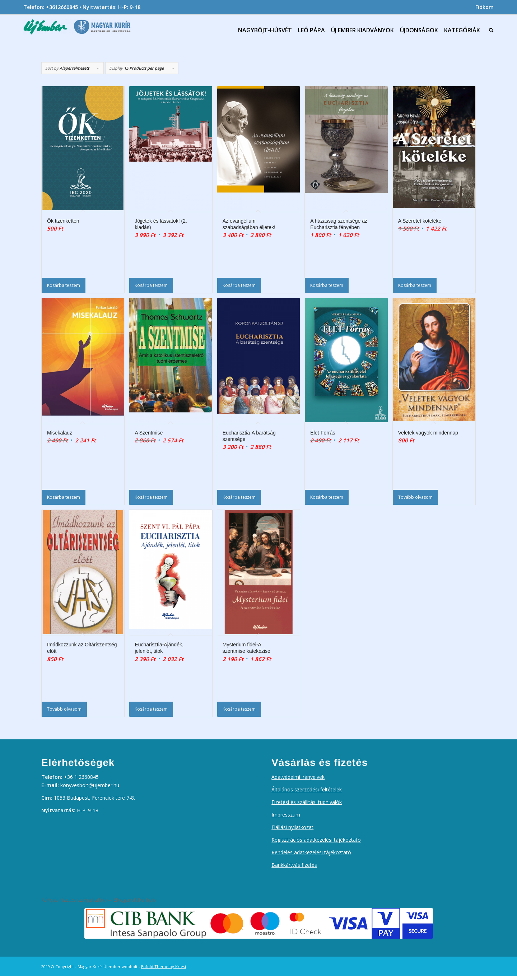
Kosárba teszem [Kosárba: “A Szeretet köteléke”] (414, 285)
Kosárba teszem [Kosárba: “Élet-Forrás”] (326, 497)
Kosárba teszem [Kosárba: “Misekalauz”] (63, 497)
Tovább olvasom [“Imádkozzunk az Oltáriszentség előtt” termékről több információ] (64, 709)
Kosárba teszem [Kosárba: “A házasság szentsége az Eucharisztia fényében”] (326, 285)
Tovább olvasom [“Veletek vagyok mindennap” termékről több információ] (415, 497)
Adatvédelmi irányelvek (298, 776)
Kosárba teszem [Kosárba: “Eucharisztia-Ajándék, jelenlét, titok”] (151, 709)
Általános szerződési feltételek (306, 789)
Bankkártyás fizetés (294, 864)
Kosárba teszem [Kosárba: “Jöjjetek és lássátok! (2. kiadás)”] (151, 285)
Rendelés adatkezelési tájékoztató (311, 852)
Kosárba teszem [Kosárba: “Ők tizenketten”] (63, 285)
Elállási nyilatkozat (292, 827)
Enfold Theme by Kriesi (163, 966)
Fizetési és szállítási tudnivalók (306, 802)
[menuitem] (483, 7)
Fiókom (484, 7)
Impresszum (285, 814)
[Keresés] (490, 30)
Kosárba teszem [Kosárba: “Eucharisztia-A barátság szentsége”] (239, 497)
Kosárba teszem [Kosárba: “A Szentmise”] (151, 497)
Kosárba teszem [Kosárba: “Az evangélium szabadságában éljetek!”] (239, 285)
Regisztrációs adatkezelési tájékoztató (316, 839)
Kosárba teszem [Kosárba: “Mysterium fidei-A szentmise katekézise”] (239, 709)
